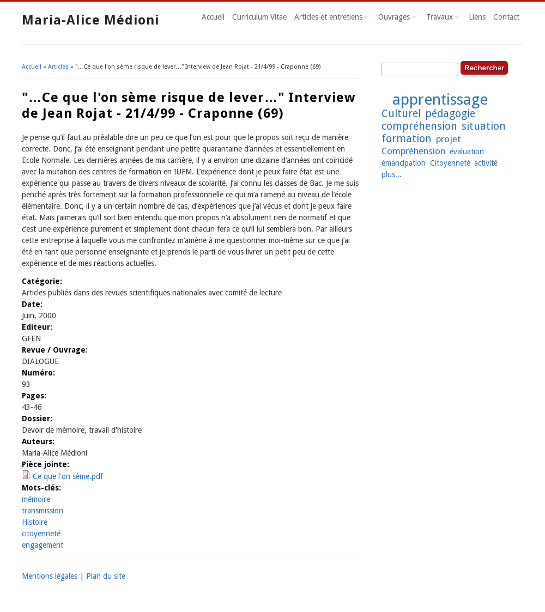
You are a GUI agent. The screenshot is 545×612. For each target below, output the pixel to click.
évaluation (467, 151)
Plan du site (105, 576)
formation (407, 138)
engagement (42, 545)
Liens (477, 17)
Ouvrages (395, 19)
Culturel (401, 113)
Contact (506, 17)
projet (448, 139)
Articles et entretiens (329, 19)
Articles (58, 66)
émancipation (404, 163)
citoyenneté (41, 533)
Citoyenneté (450, 163)
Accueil (213, 17)
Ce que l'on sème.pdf (68, 476)
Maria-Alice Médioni (90, 20)
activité (486, 163)
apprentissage (440, 99)
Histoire (34, 522)
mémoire (36, 499)
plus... (392, 174)
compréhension (419, 126)
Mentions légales (49, 576)
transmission (42, 510)
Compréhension (413, 151)
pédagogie (450, 113)
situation (484, 126)
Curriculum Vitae (259, 17)
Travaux (440, 19)
